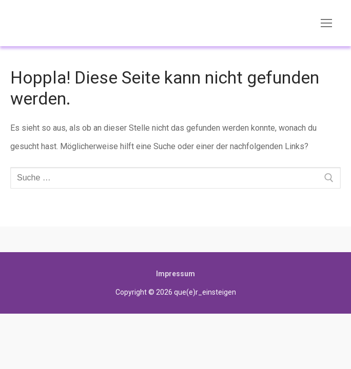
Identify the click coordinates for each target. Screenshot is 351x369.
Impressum (175, 274)
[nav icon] (326, 23)
